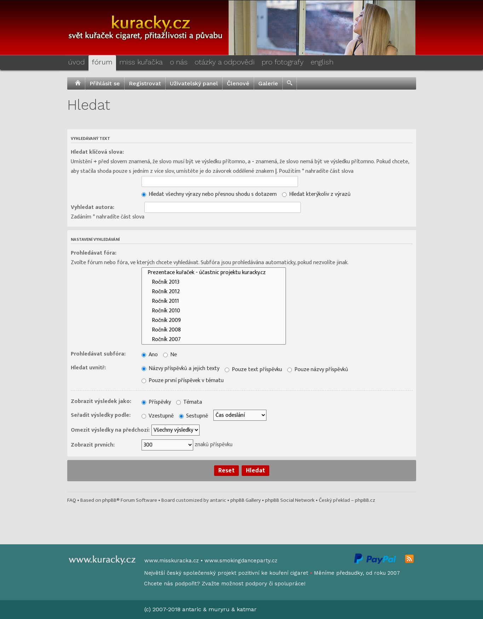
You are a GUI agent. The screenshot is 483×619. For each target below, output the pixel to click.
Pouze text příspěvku (253, 369)
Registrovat (145, 83)
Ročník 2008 (213, 330)
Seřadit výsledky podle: (101, 415)
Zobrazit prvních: (93, 445)
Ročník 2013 (213, 282)
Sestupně (193, 416)
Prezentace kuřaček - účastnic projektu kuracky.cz (213, 272)
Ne (170, 354)
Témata (189, 402)
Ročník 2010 (213, 311)
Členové (238, 83)
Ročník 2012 (213, 291)
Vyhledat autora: (92, 207)
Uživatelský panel (194, 83)
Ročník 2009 (213, 320)
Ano (150, 354)
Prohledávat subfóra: (98, 354)
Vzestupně (158, 416)
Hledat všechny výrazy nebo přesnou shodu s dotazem (209, 194)
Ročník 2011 (213, 301)
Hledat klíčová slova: (97, 152)
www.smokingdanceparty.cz (241, 560)
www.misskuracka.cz (171, 560)
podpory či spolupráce (274, 583)
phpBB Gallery (245, 500)
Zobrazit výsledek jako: (101, 401)
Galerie (268, 83)
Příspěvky (156, 402)
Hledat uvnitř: (88, 368)
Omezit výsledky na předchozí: (110, 430)
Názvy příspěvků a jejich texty (180, 368)
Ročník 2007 (213, 339)
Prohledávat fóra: (93, 253)
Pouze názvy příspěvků (317, 369)
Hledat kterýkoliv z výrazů (316, 194)
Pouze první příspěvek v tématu (183, 380)
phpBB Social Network (290, 500)
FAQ (71, 500)
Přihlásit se (105, 83)
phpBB (109, 500)
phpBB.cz (365, 500)
